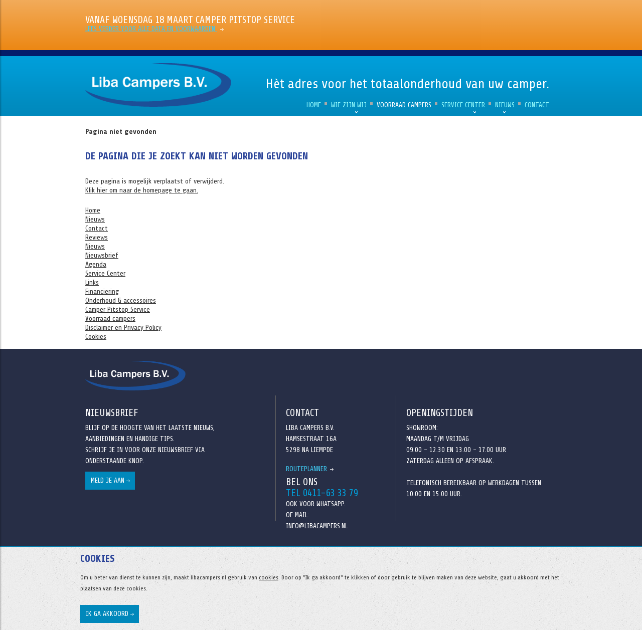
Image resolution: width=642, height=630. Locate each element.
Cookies (95, 336)
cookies (268, 577)
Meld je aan (107, 480)
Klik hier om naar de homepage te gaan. (141, 190)
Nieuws (505, 105)
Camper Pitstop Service (117, 309)
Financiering (102, 291)
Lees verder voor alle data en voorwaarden (151, 29)
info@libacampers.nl (317, 526)
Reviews (96, 237)
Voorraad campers (404, 105)
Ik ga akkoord (107, 613)
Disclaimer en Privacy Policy (123, 327)
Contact (537, 105)
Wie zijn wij (349, 105)
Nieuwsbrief (101, 255)
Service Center (463, 105)
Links (92, 282)
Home (313, 105)
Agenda (95, 264)
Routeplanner (306, 469)
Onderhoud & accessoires (120, 300)
